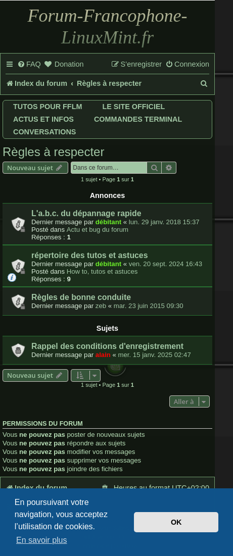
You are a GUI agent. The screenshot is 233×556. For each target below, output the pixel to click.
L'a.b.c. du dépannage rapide (86, 213)
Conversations (44, 132)
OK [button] (176, 522)
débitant (108, 222)
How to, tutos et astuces (102, 271)
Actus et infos (43, 119)
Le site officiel (133, 107)
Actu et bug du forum (97, 229)
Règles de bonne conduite (81, 297)
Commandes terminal (138, 119)
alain (103, 355)
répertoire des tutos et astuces (89, 255)
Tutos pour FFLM (47, 107)
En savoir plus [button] (41, 540)
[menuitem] (29, 65)
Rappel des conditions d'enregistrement (107, 346)
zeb (101, 306)
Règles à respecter (53, 152)
